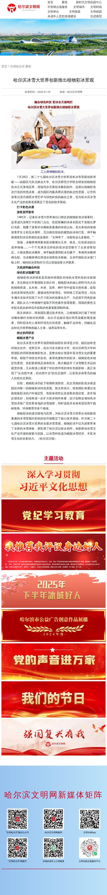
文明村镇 (96, 7)
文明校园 (96, 11)
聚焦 (65, 2)
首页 (50, 2)
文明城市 (79, 7)
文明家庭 (74, 11)
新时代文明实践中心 (89, 2)
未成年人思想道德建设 (61, 16)
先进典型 (96, 16)
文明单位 (53, 11)
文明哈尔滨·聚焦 (20, 66)
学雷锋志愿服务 (57, 7)
